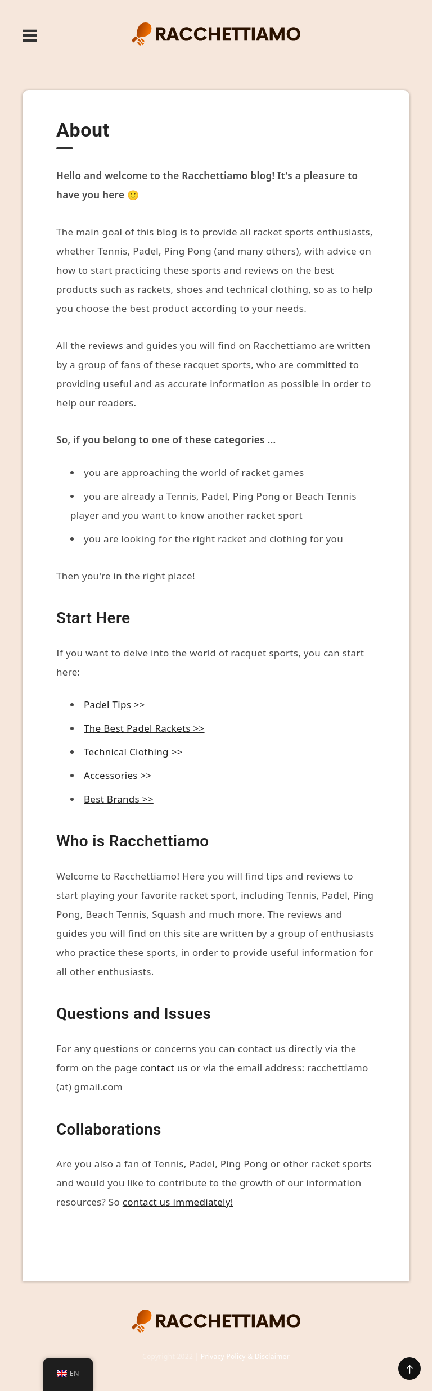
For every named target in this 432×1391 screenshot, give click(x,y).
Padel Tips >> (114, 704)
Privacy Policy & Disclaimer (245, 1356)
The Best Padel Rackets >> (144, 728)
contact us (164, 1067)
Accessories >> (118, 775)
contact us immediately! (178, 1201)
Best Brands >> (119, 798)
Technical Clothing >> (133, 751)
